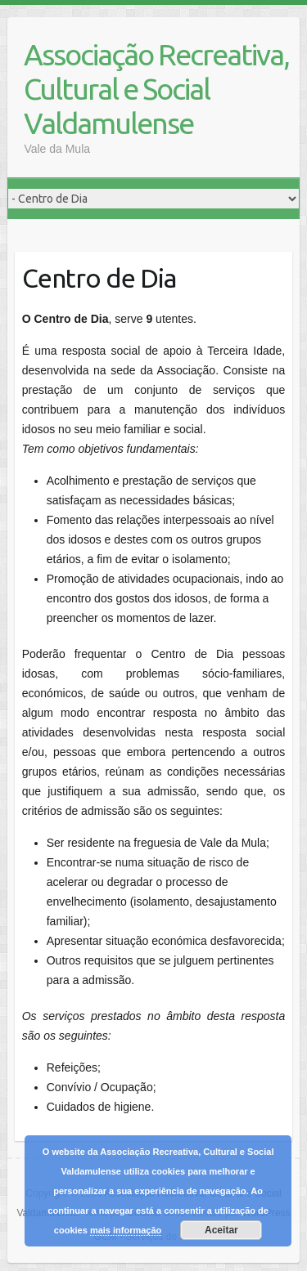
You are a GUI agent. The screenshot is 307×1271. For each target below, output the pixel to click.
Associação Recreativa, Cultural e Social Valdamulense (156, 89)
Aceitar (221, 1230)
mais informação (125, 1230)
